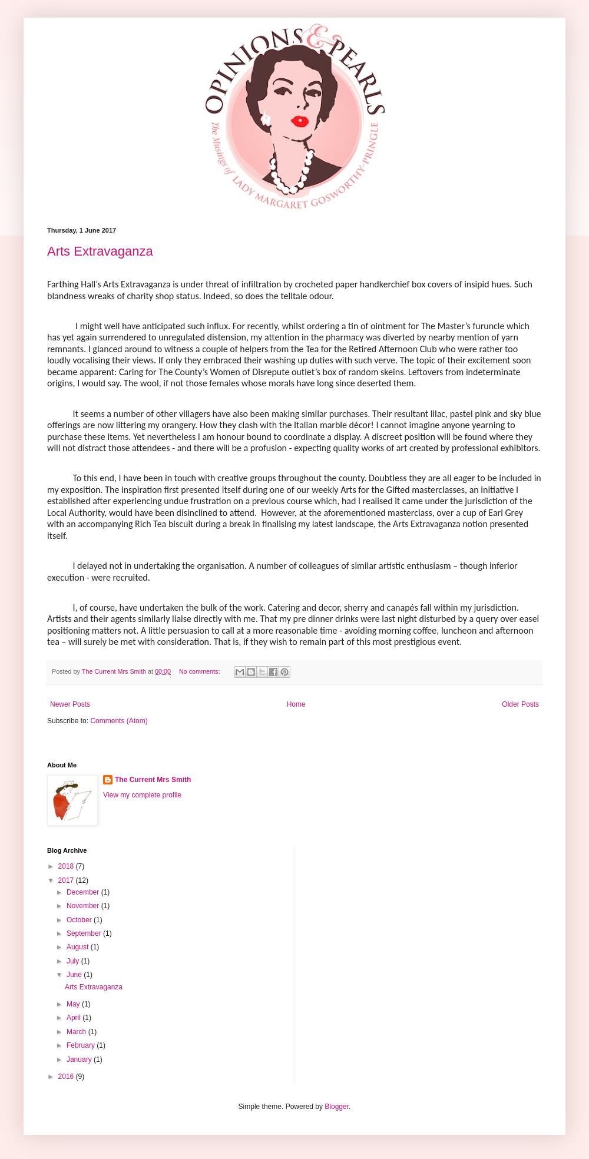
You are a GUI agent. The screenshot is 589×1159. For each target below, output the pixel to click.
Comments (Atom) (118, 721)
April (74, 1018)
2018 (67, 866)
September (85, 933)
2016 (67, 1076)
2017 (67, 880)
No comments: (200, 671)
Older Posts (520, 704)
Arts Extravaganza (100, 251)
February (82, 1045)
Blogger (337, 1106)
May (74, 1004)
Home (296, 704)
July (74, 961)
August (79, 947)
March (77, 1032)
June (75, 975)
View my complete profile (142, 795)
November (84, 906)
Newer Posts (70, 704)
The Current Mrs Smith (153, 780)
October (80, 920)
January (80, 1059)
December (84, 892)
